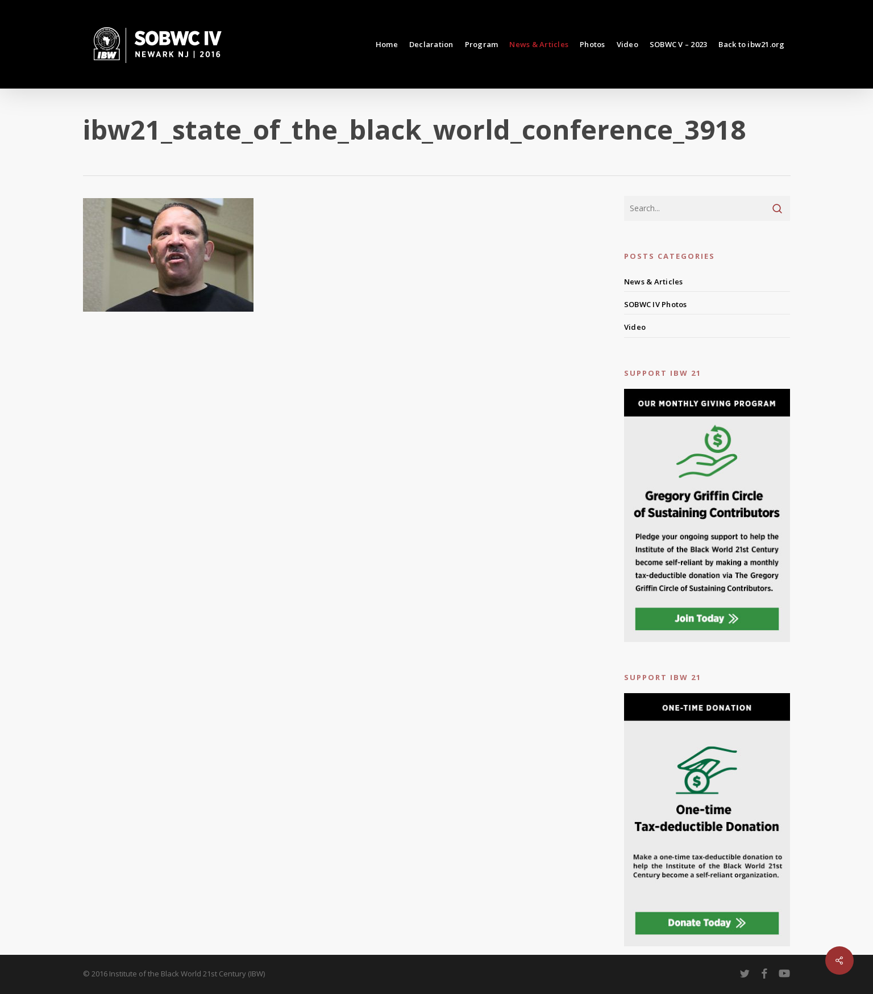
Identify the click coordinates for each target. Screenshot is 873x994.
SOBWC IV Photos (655, 304)
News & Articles (653, 281)
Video (635, 327)
